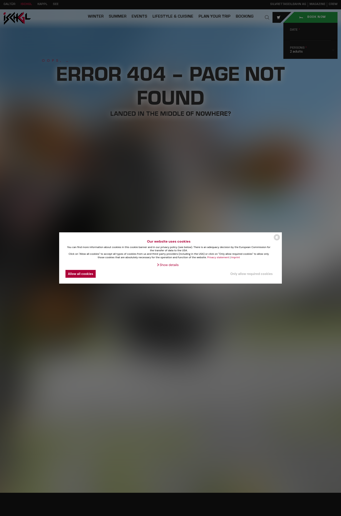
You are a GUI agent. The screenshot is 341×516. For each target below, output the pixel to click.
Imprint (235, 257)
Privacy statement (218, 257)
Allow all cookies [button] (80, 274)
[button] (168, 265)
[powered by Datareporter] (276, 240)
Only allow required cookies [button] (251, 274)
